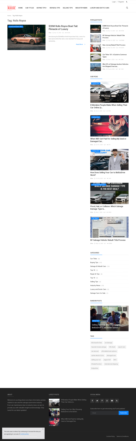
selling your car (96, 360)
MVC (115, 360)
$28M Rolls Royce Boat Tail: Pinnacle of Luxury (63, 27)
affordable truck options (109, 351)
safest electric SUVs (97, 355)
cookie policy (24, 434)
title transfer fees (96, 342)
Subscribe (123, 413)
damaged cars (111, 355)
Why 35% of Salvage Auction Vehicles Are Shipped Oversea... (115, 65)
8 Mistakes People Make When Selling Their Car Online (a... (73, 401)
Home (20, 8)
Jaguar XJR (107, 360)
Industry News (81, 8)
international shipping (111, 364)
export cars (121, 347)
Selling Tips (68, 8)
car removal (94, 351)
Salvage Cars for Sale (97, 293)
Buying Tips (42, 8)
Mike (50, 32)
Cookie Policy (110, 436)
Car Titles (29, 8)
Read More (81, 44)
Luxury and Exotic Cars (99, 8)
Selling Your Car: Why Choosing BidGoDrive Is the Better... (71, 410)
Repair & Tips (55, 8)
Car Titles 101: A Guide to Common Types (115, 56)
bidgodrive (94, 368)
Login (114, 2)
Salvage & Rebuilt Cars (98, 266)
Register (121, 2)
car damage (108, 342)
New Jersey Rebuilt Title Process (114, 45)
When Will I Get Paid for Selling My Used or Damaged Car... (72, 420)
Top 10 (92, 270)
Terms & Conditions (123, 436)
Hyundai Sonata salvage (98, 347)
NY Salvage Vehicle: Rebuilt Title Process (114, 37)
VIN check (112, 347)
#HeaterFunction (96, 364)
